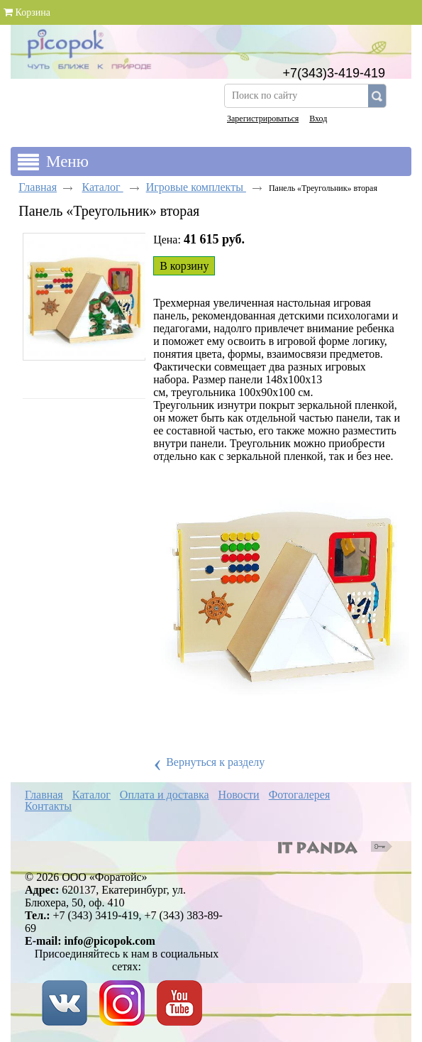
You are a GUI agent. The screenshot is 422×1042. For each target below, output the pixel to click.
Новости (239, 795)
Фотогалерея (300, 795)
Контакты (48, 806)
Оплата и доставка (164, 795)
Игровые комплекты (196, 187)
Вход (318, 119)
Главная (37, 187)
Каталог (102, 187)
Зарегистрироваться (263, 119)
